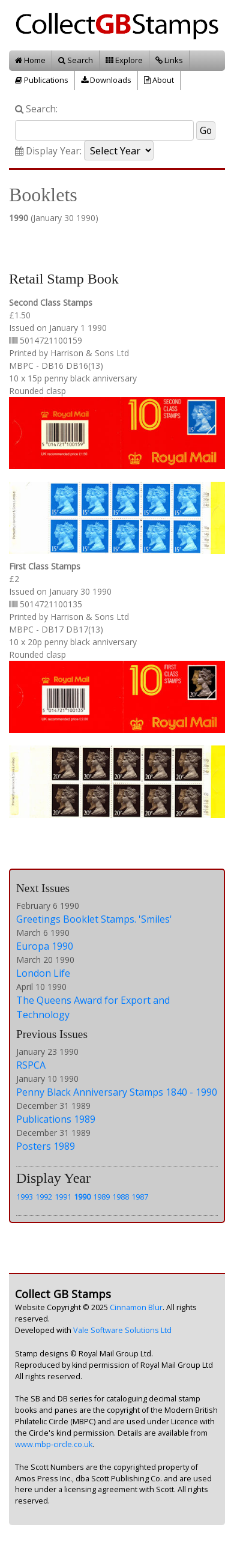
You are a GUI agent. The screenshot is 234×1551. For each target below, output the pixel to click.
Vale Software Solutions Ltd (122, 1330)
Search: (36, 109)
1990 (82, 1196)
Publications (41, 79)
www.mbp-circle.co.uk (53, 1444)
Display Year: (48, 151)
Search (75, 60)
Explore (124, 60)
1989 (101, 1196)
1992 (43, 1196)
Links (169, 60)
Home (30, 60)
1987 (139, 1196)
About (159, 79)
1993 (24, 1196)
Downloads (106, 79)
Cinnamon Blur (136, 1307)
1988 (120, 1196)
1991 (63, 1196)
